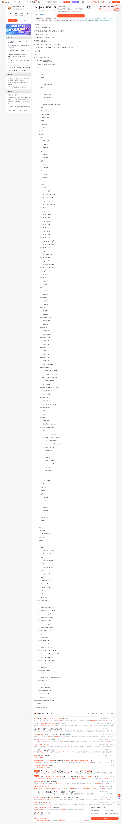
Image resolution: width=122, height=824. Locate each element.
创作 (116, 2)
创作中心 (107, 2)
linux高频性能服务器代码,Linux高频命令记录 (19, 106)
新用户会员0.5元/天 (93, 2)
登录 (83, 2)
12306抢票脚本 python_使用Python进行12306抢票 (18, 42)
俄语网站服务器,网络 (13, 95)
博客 (11, 2)
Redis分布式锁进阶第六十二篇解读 (17, 87)
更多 (40, 2)
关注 (51, 713)
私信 (25, 20)
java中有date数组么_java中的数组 (21, 67)
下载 (15, 2)
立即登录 (71, 15)
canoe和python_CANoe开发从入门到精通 (18, 61)
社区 (19, 2)
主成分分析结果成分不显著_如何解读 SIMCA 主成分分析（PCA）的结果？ (18, 56)
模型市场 (33, 1)
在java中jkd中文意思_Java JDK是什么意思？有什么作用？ (20, 70)
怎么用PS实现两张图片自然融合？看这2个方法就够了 (18, 83)
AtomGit (25, 1)
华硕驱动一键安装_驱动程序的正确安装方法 (18, 46)
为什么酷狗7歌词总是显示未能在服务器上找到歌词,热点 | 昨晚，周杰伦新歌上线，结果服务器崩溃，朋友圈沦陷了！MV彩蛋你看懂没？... (19, 100)
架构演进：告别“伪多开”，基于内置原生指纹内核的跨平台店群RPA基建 (18, 79)
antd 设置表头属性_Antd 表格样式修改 (18, 51)
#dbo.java (42, 14)
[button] (7, 29)
